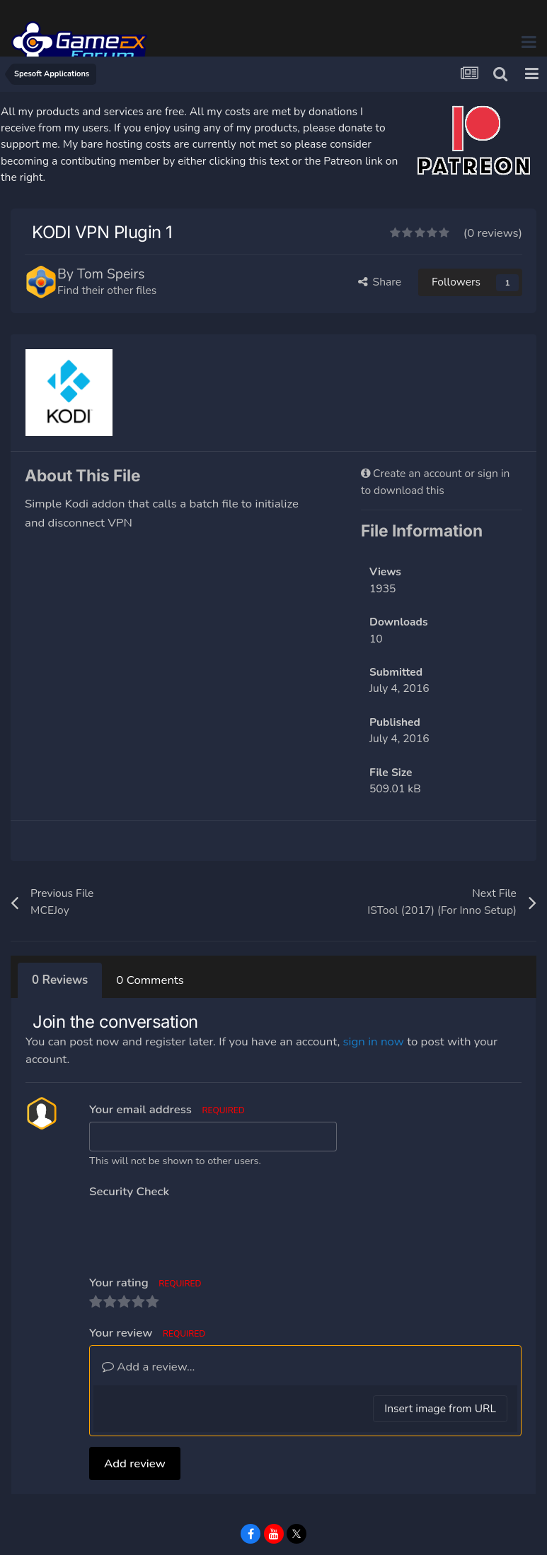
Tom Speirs (111, 274)
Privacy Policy (216, 1513)
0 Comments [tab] (150, 980)
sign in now (373, 1041)
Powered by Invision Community (273, 1533)
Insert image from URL (440, 1353)
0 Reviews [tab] (60, 980)
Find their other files (106, 290)
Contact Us (289, 1513)
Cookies (346, 1513)
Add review (135, 1408)
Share (380, 282)
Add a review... (148, 1311)
